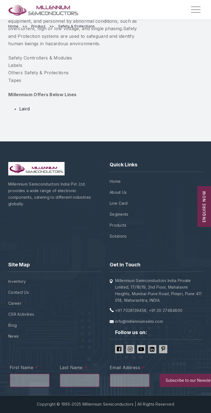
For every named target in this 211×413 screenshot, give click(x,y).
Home (115, 181)
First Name (24, 368)
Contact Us (18, 292)
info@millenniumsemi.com (139, 321)
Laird (24, 109)
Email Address (127, 368)
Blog (12, 325)
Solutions (118, 236)
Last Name (73, 368)
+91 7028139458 (130, 310)
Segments (119, 214)
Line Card (119, 203)
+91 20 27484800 (166, 310)
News (13, 336)
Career (14, 303)
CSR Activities (21, 314)
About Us (118, 192)
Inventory (17, 281)
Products (118, 225)
